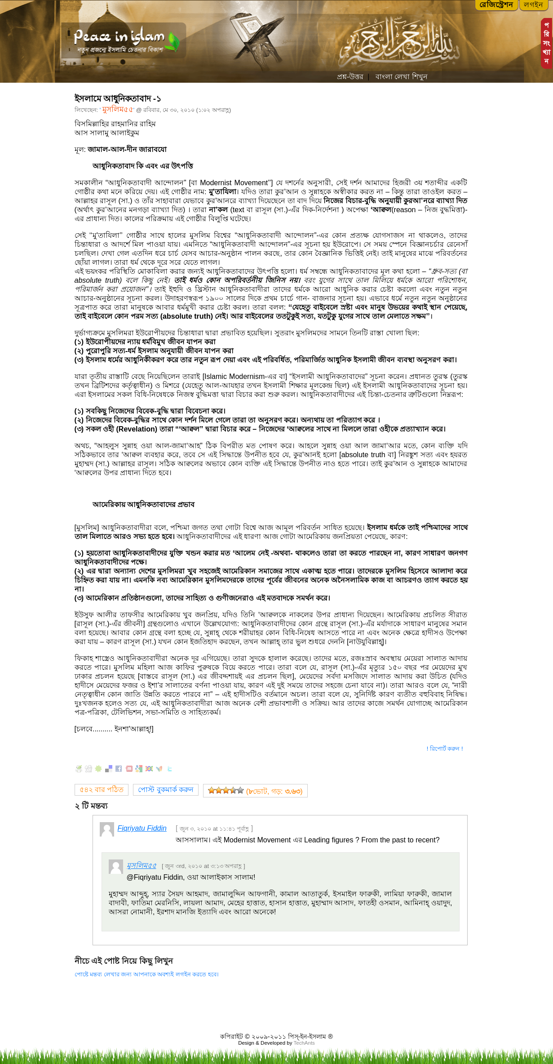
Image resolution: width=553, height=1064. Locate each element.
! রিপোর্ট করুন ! (445, 748)
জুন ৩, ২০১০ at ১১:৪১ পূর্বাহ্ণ (214, 828)
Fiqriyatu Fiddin (142, 828)
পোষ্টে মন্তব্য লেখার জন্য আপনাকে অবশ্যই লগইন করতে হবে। (147, 974)
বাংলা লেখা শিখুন (400, 76)
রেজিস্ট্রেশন (496, 5)
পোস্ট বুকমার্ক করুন (166, 789)
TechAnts (303, 1043)
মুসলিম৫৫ (117, 109)
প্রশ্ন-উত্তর (350, 76)
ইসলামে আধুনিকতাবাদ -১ (118, 98)
